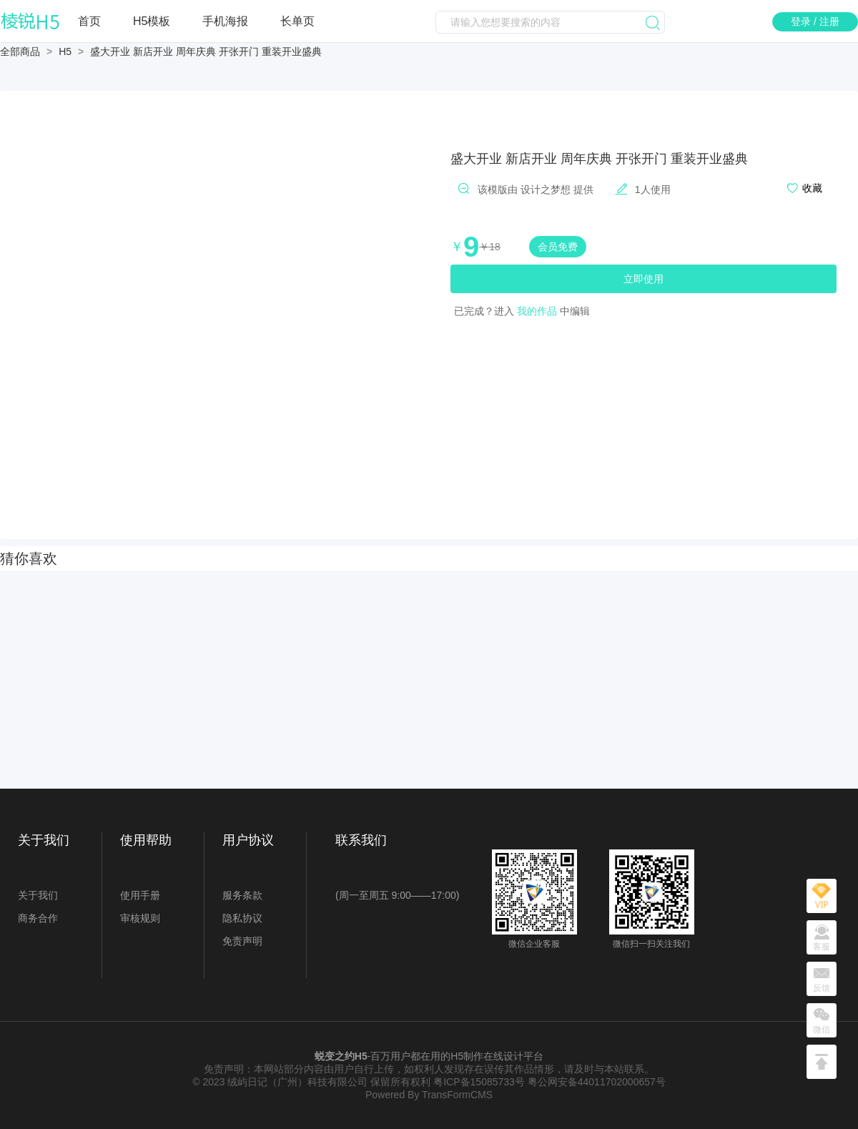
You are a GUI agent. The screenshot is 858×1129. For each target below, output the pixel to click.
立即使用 (643, 279)
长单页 (297, 21)
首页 (89, 21)
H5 (65, 51)
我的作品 (537, 311)
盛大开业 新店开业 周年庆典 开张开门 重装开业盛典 (206, 51)
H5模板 (151, 21)
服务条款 (242, 895)
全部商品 (20, 51)
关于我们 (38, 895)
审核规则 (140, 918)
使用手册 (140, 895)
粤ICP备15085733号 (479, 1082)
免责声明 (242, 941)
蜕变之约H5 (341, 1056)
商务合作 (38, 918)
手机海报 (225, 21)
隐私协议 (242, 918)
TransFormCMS (457, 1094)
